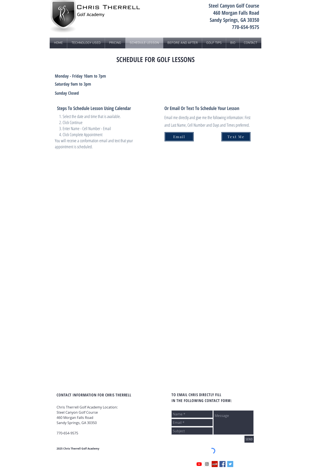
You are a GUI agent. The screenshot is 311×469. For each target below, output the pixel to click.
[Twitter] (230, 464)
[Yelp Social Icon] (215, 464)
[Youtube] (199, 464)
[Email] (179, 137)
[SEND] (249, 439)
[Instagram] (207, 464)
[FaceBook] (222, 464)
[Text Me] (236, 137)
